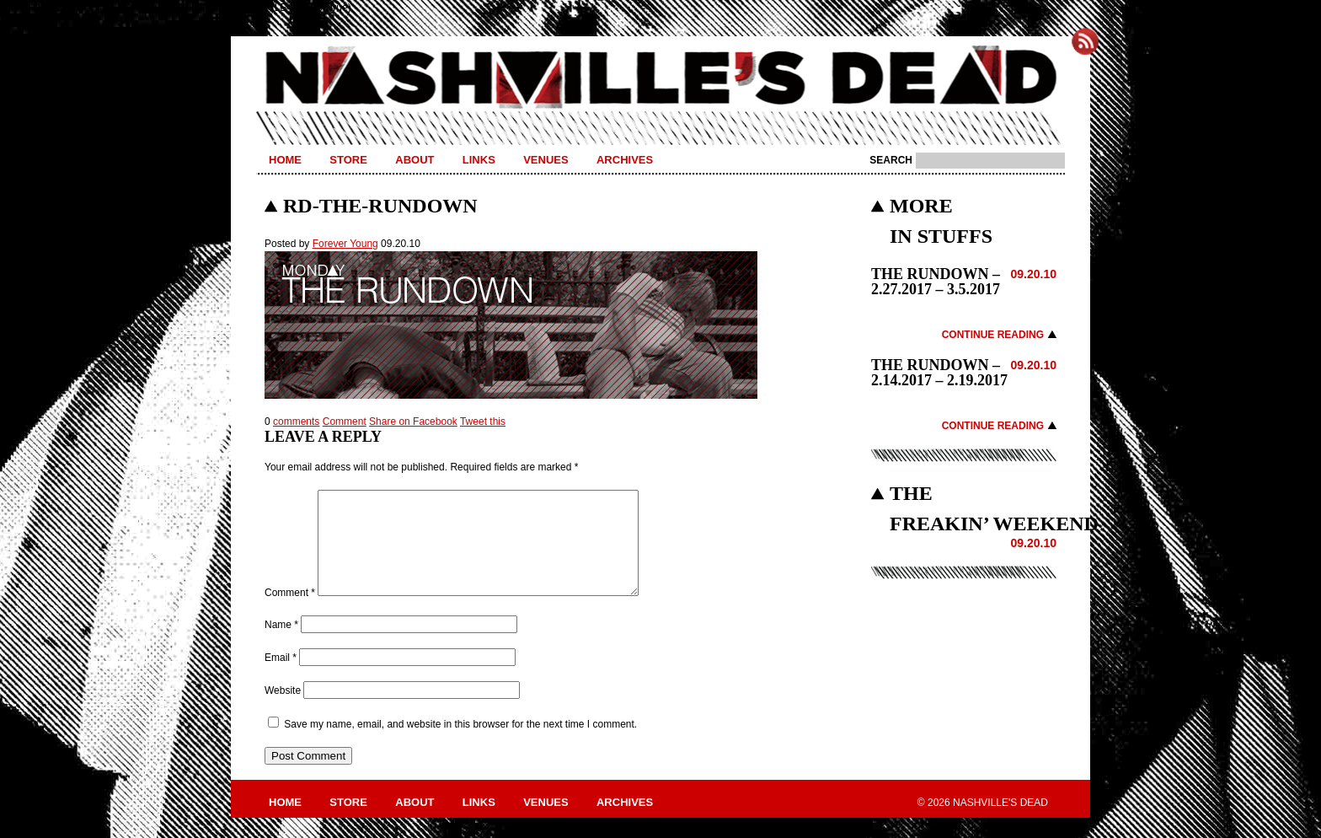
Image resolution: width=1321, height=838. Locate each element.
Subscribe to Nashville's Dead (1085, 41)
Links (479, 159)
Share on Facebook (413, 421)
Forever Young (345, 244)
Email (281, 678)
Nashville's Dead (660, 78)
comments (296, 421)
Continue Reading (993, 335)
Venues (545, 159)
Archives (624, 159)
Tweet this (482, 421)
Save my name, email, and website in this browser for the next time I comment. (460, 744)
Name (281, 645)
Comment (344, 421)
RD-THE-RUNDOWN (380, 206)
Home (285, 159)
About (414, 159)
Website (283, 711)
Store (348, 159)
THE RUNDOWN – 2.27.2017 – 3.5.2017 (935, 282)
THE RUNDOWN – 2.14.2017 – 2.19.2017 (939, 373)
